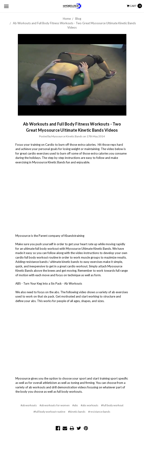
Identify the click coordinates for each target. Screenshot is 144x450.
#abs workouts (89, 405)
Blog (78, 18)
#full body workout (112, 405)
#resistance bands (99, 411)
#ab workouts (29, 405)
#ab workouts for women (55, 405)
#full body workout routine (49, 411)
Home (67, 18)
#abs (75, 405)
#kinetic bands (76, 411)
